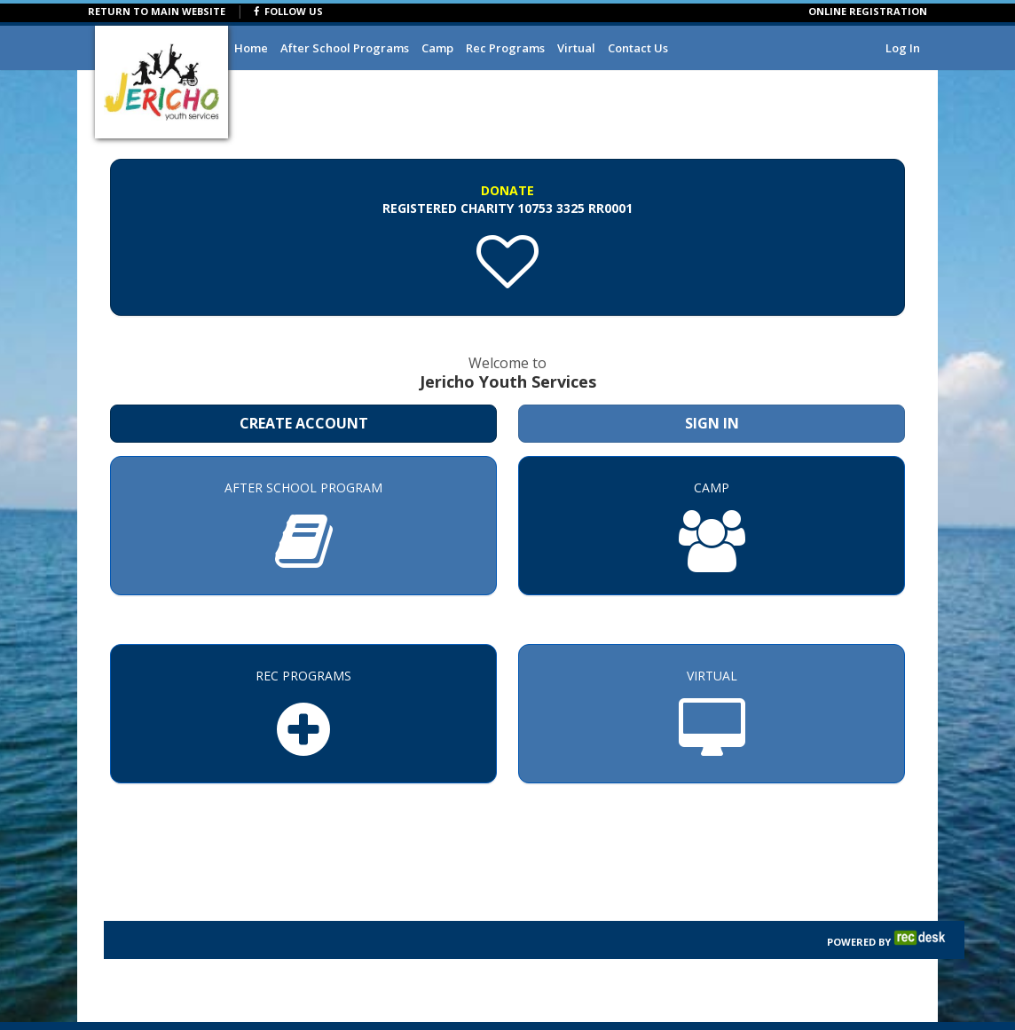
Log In (902, 48)
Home (251, 48)
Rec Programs (505, 48)
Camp (437, 48)
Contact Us (638, 48)
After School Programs (344, 48)
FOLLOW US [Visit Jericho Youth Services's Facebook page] (288, 11)
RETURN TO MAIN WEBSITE (156, 11)
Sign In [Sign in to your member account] (712, 423)
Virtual (576, 48)
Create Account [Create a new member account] (304, 423)
